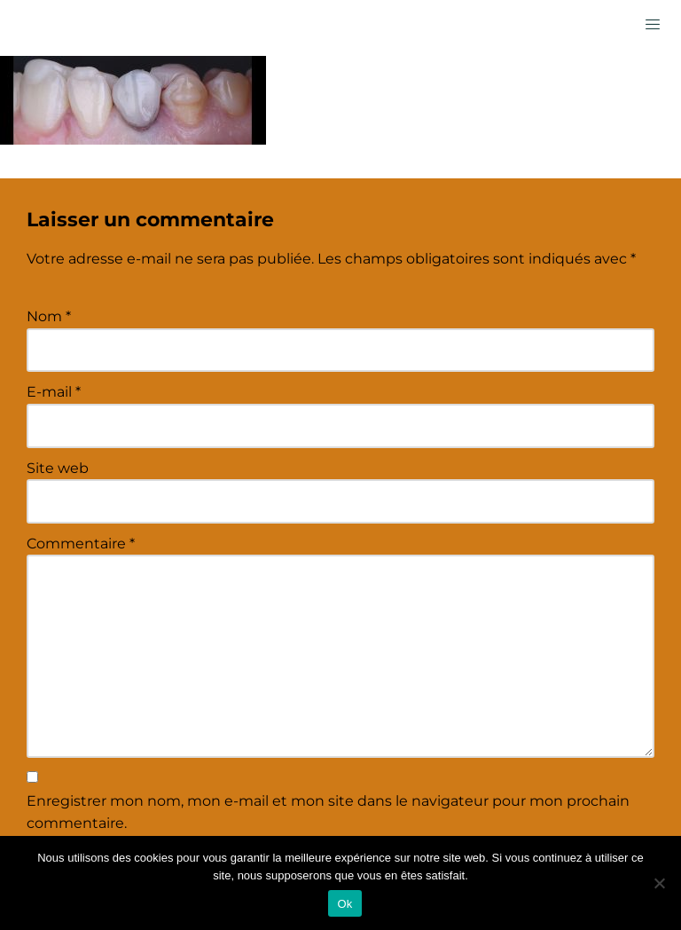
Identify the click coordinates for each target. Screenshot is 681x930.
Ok (344, 903)
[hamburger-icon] (652, 23)
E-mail (54, 391)
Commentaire (81, 543)
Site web (58, 468)
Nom (49, 316)
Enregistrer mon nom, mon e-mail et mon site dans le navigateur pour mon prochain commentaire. (328, 812)
